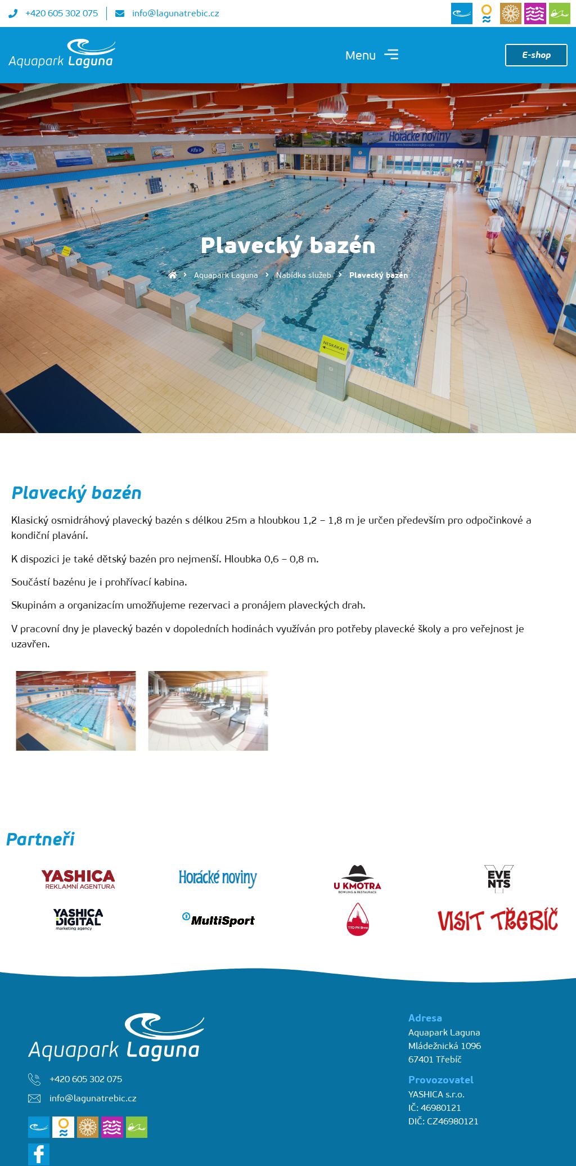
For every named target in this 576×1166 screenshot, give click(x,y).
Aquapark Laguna (226, 275)
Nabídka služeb (303, 275)
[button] (372, 55)
